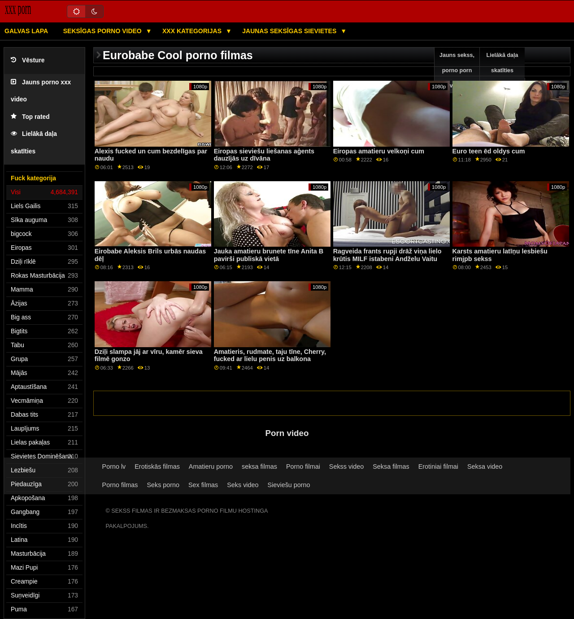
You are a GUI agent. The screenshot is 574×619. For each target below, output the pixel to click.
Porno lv (114, 466)
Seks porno (163, 484)
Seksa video (484, 466)
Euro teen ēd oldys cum (488, 151)
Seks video (242, 484)
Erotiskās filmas (157, 466)
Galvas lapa (26, 31)
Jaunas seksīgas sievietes (290, 31)
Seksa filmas (391, 466)
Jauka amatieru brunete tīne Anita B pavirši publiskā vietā (268, 255)
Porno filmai (303, 466)
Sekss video (346, 466)
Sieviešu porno (289, 484)
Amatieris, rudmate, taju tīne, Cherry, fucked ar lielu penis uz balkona (270, 355)
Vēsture (27, 60)
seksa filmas (259, 466)
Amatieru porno (211, 466)
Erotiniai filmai (438, 466)
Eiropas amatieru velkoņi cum (379, 151)
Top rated (30, 116)
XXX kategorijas (192, 31)
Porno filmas (120, 484)
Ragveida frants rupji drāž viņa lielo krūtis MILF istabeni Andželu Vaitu (387, 255)
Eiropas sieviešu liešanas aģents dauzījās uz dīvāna (264, 155)
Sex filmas (203, 484)
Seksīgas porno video (103, 31)
